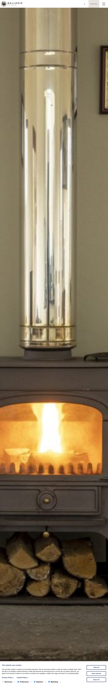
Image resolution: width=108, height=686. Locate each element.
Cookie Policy (22, 677)
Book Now (94, 4)
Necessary (7, 682)
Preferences (23, 682)
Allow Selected (96, 673)
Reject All (96, 679)
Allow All (96, 667)
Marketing (53, 682)
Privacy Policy (8, 677)
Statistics (38, 682)
